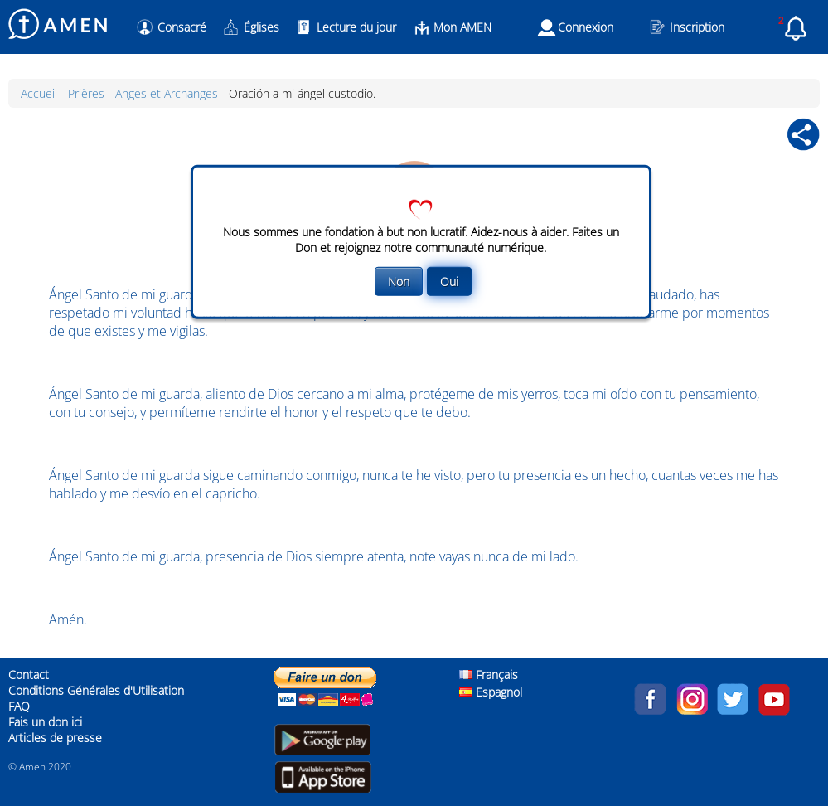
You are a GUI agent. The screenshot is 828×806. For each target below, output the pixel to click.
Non (398, 281)
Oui (449, 281)
